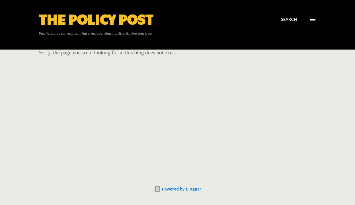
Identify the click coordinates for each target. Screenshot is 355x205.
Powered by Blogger (177, 189)
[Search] (289, 19)
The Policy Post (96, 19)
